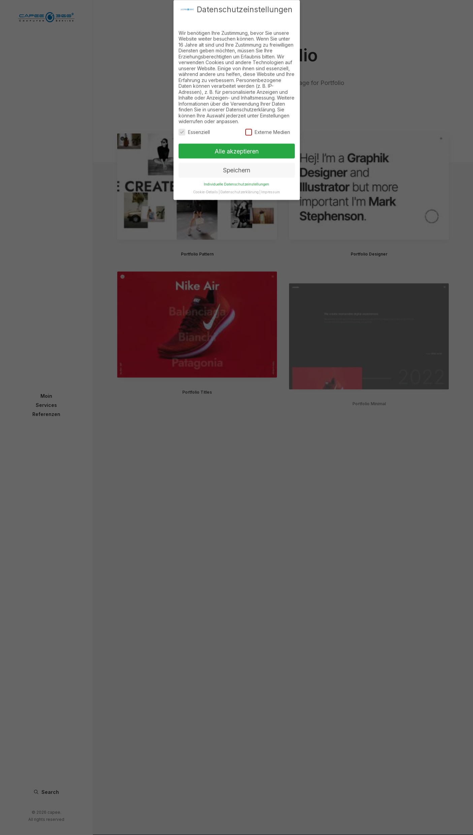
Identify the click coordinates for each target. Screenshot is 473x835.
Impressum (270, 186)
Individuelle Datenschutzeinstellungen (236, 178)
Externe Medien (267, 126)
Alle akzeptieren (237, 145)
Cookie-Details (205, 186)
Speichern (236, 164)
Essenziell (194, 126)
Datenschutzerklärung (239, 186)
